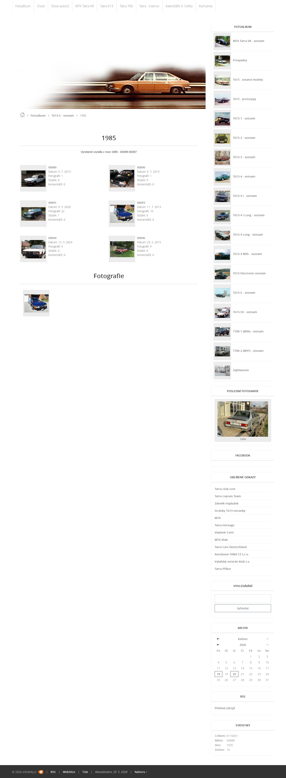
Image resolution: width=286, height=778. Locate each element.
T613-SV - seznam (245, 312)
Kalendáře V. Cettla (179, 6)
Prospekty (240, 60)
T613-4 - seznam (244, 176)
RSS (53, 772)
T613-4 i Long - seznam (248, 215)
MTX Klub (221, 540)
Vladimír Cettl (224, 532)
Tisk (85, 772)
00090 (141, 167)
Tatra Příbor (223, 569)
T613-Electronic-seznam (249, 273)
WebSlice (69, 772)
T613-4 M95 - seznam (247, 254)
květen (243, 639)
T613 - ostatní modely (248, 79)
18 (218, 674)
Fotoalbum (23, 6)
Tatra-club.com (225, 489)
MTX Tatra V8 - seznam (248, 41)
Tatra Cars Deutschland (231, 547)
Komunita (205, 6)
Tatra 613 (106, 6)
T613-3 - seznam (244, 157)
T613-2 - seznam (244, 138)
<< (218, 639)
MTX (218, 518)
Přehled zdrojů (225, 708)
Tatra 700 (126, 6)
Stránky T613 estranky (230, 511)
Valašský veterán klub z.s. (232, 561)
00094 (52, 238)
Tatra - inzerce (149, 6)
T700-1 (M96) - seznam (248, 331)
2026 (243, 645)
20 (234, 674)
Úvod (41, 6)
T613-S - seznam (63, 115)
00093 (141, 203)
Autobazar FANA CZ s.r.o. (232, 554)
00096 (141, 238)
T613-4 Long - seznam (248, 234)
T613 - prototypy (244, 99)
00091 (52, 203)
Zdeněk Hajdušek (226, 503)
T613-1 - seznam (244, 118)
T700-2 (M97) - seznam (248, 351)
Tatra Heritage (224, 525)
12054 (243, 439)
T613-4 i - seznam (245, 196)
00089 (52, 167)
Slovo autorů (60, 6)
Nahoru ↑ (141, 772)
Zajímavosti (241, 370)
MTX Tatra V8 (84, 6)
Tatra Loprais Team (228, 496)
